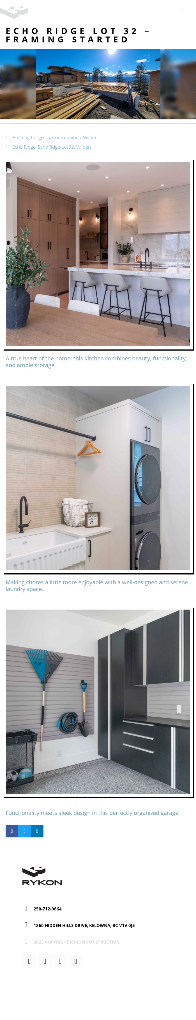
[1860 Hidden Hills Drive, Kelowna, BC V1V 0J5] (25, 924)
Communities (66, 137)
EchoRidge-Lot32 (56, 147)
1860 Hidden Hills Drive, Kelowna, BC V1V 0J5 (84, 925)
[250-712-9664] (25, 908)
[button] (12, 831)
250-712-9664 (48, 909)
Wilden (90, 137)
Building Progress (31, 137)
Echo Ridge (24, 147)
